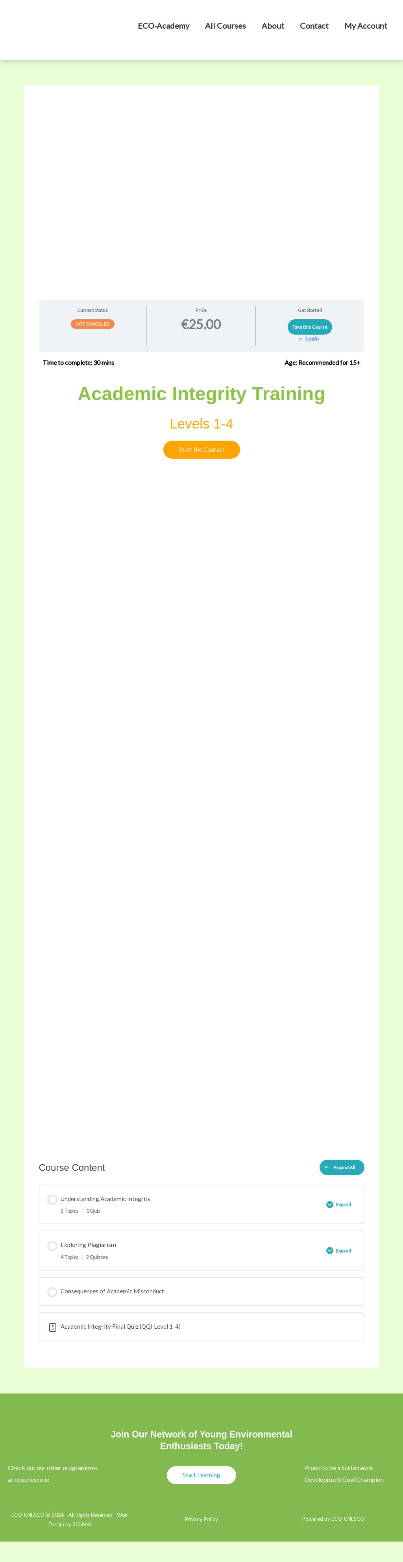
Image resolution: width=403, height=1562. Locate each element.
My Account (365, 25)
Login (312, 355)
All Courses (225, 25)
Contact (314, 25)
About (273, 25)
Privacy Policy (201, 1539)
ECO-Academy (163, 25)
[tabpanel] (201, 770)
